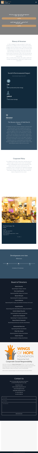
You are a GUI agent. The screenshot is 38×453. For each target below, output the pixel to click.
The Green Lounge (21, 192)
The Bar (22, 194)
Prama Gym (28, 192)
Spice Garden (16, 194)
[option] (7, 264)
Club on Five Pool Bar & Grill (9, 192)
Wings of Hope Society (16, 364)
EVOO (34, 192)
